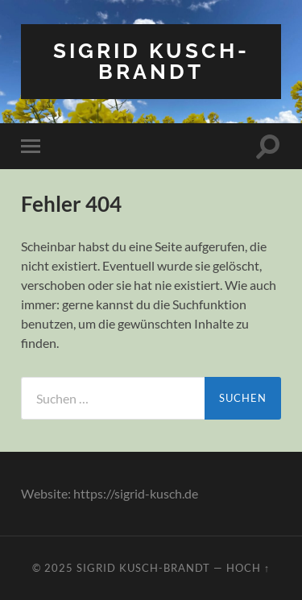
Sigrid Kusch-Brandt (151, 61)
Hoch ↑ (248, 567)
